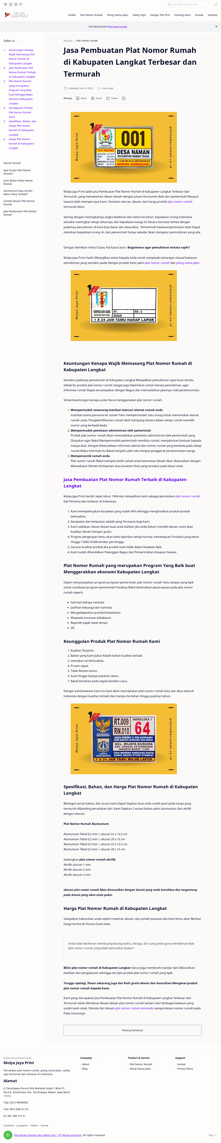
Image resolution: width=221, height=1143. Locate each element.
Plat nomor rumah (117, 26)
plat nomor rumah (180, 202)
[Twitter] (34, 1125)
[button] (6, 4)
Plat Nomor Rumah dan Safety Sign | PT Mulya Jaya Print (47, 1135)
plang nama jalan (187, 263)
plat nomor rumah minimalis (134, 1008)
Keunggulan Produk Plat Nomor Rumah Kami (21, 112)
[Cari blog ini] (187, 4)
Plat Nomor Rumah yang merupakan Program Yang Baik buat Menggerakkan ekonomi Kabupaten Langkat (21, 92)
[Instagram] (22, 1125)
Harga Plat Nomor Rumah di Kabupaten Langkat (21, 143)
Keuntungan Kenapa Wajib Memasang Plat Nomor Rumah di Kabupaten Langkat (22, 56)
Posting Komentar (132, 1030)
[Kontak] (44, 1125)
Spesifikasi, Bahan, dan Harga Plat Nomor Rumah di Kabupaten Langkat (22, 128)
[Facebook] (9, 1125)
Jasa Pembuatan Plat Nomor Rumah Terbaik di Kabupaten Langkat (22, 72)
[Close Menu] (216, 26)
